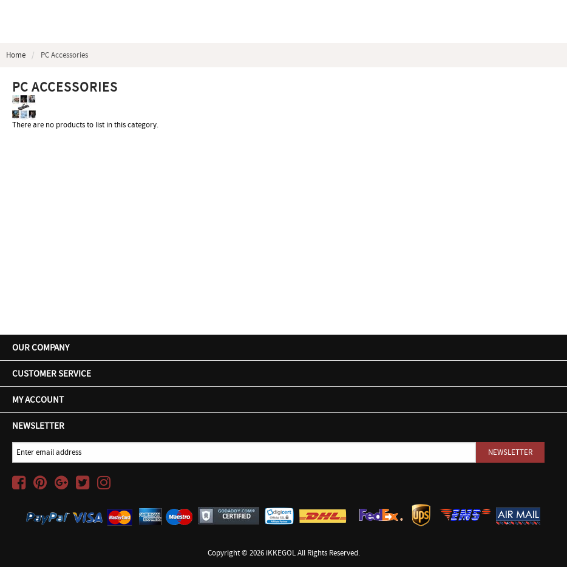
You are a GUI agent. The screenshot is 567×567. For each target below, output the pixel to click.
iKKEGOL (281, 553)
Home (15, 55)
